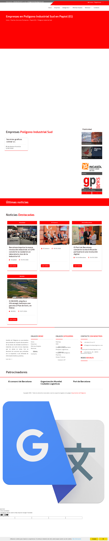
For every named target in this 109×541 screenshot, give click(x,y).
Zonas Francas (60, 357)
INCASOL (84, 173)
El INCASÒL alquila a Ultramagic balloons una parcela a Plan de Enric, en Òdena (20, 304)
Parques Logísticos (62, 349)
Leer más (9, 359)
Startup (58, 342)
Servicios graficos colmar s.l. (14, 140)
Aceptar (94, 539)
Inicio (50, 7)
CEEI (57, 344)
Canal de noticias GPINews (88, 190)
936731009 (9, 148)
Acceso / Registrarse (94, 2)
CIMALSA (61, 352)
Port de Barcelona (86, 143)
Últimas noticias (17, 202)
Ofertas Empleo (77, 7)
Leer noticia (13, 266)
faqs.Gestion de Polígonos (79, 393)
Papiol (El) (33, 20)
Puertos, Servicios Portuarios (20, 20)
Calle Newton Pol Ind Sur (13, 146)
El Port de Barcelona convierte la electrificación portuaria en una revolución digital (86, 250)
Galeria (35, 351)
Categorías (65, 7)
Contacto (96, 7)
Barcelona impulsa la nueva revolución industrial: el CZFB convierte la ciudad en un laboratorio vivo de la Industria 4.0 (21, 252)
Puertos (58, 355)
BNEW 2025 (85, 157)
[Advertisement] (54, 34)
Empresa (57, 7)
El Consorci (46, 248)
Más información (76, 539)
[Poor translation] (6, 515)
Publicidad (87, 129)
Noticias (87, 7)
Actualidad (13, 260)
